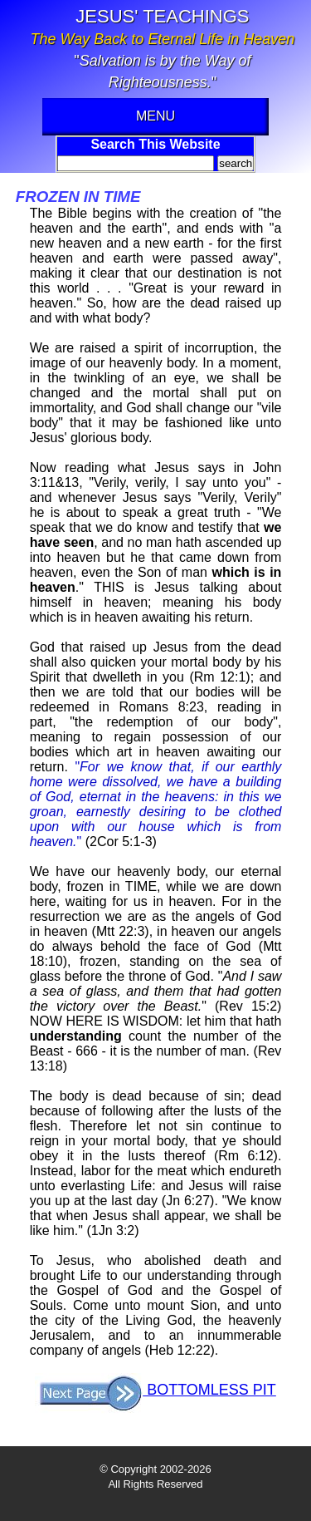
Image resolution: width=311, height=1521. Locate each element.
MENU (155, 116)
